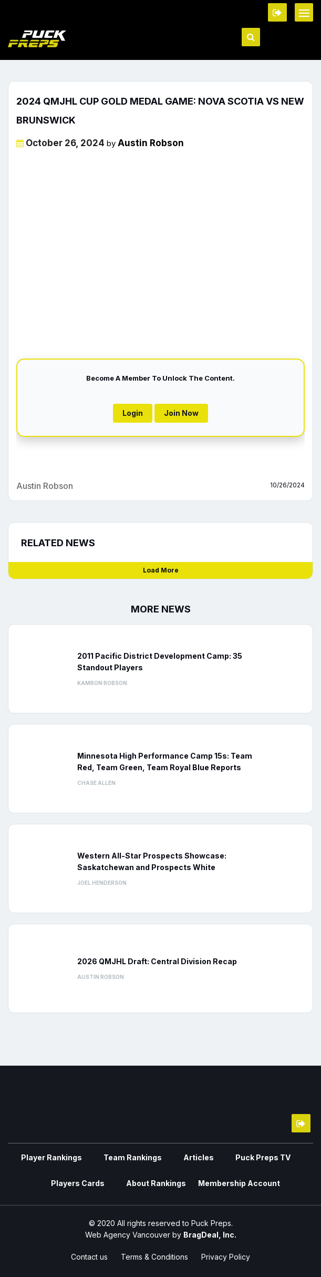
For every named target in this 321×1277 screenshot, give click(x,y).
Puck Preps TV (263, 1157)
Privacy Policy (225, 1256)
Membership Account (239, 1183)
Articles (198, 1157)
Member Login (277, 12)
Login (132, 412)
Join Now (181, 412)
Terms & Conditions (154, 1256)
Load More (161, 570)
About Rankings (156, 1183)
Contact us (89, 1256)
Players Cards (78, 1183)
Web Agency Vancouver (127, 1234)
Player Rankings (51, 1157)
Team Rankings (132, 1157)
